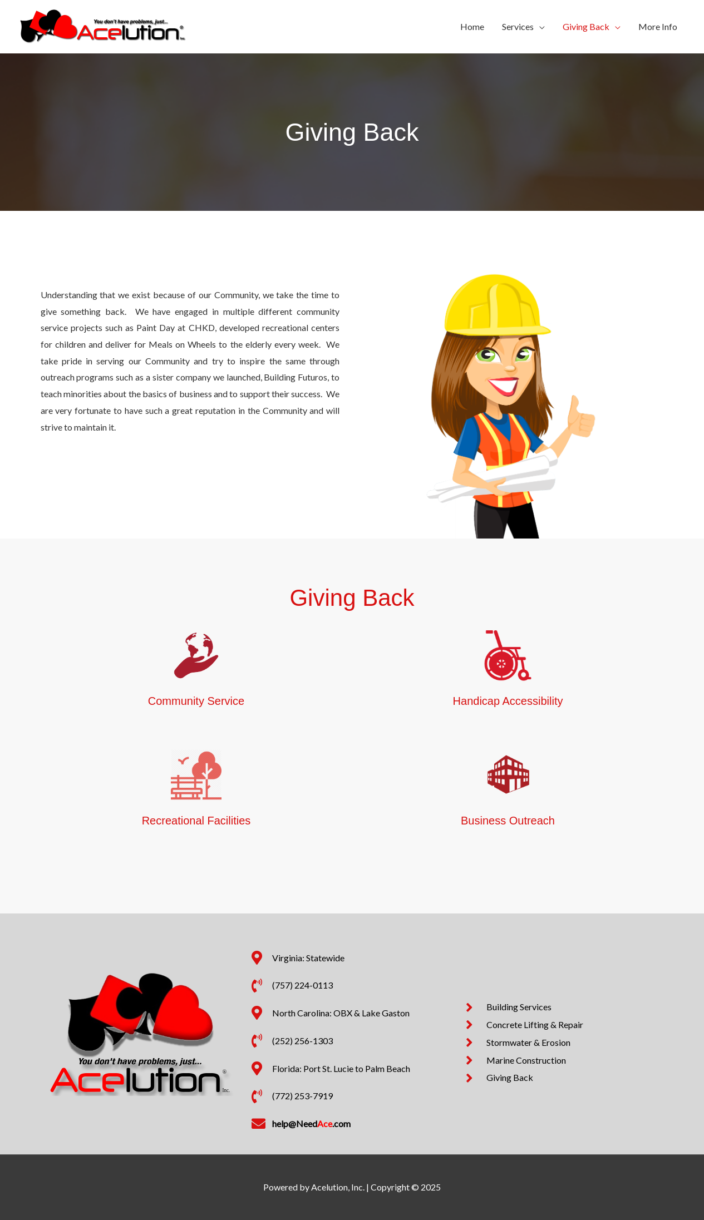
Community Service (196, 701)
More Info (657, 26)
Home (472, 26)
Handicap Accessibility (508, 701)
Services (518, 26)
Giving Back (586, 26)
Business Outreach (508, 820)
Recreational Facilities (196, 820)
